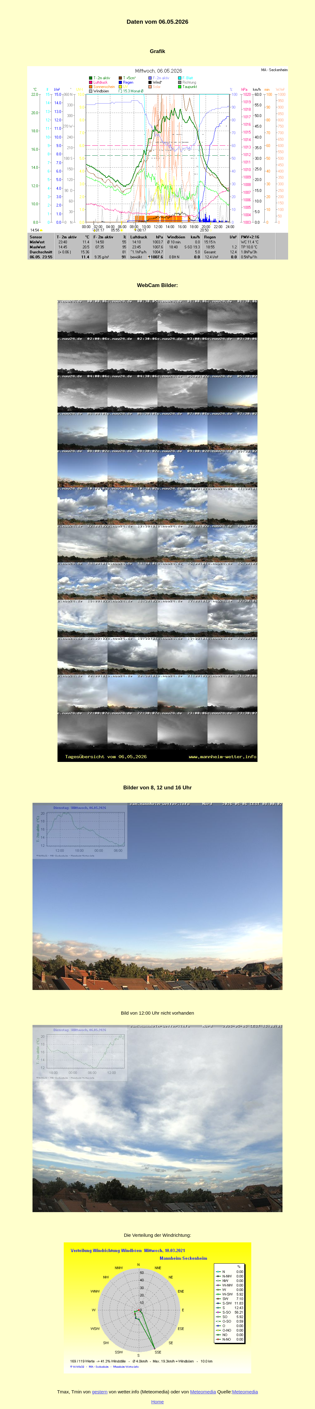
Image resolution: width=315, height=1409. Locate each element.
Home (157, 1401)
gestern (100, 1391)
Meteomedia (203, 1391)
